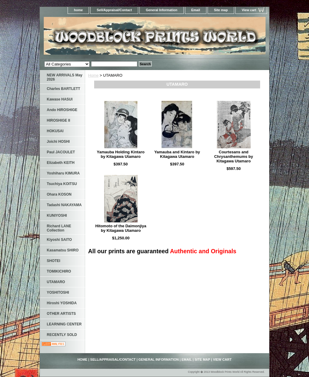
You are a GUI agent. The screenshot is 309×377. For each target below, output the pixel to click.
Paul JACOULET (61, 152)
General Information (161, 10)
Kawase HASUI (59, 99)
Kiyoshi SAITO (59, 240)
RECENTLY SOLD (62, 335)
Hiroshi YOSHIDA (62, 303)
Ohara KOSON (59, 194)
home (78, 10)
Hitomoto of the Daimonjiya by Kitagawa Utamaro (120, 228)
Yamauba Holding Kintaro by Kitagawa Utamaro (121, 154)
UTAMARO (56, 282)
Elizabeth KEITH (61, 163)
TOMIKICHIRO (59, 271)
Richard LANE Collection (59, 228)
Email (195, 10)
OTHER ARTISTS (61, 314)
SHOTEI (53, 261)
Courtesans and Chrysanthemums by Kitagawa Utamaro (233, 156)
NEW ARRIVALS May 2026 (64, 77)
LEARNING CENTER (64, 324)
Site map (221, 10)
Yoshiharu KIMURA (63, 173)
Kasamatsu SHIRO (62, 250)
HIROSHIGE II (58, 120)
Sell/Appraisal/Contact (114, 10)
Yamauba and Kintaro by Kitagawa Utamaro (177, 154)
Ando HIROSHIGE (62, 110)
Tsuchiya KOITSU (62, 184)
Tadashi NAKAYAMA (64, 205)
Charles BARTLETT (63, 89)
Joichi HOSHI (58, 141)
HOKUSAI (55, 131)
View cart (249, 10)
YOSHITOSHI (58, 292)
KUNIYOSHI (57, 215)
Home (93, 75)
